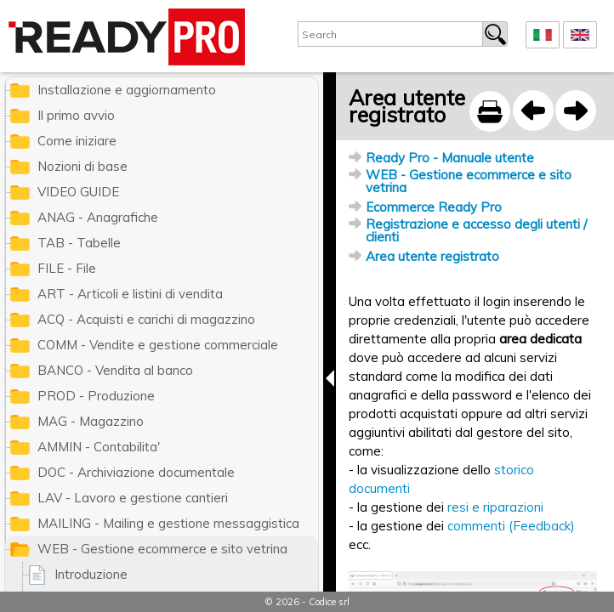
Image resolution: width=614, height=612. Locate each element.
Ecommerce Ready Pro (434, 207)
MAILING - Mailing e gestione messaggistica (168, 523)
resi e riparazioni (495, 507)
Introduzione (91, 574)
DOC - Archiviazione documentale (136, 472)
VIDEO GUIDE (78, 192)
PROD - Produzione (96, 396)
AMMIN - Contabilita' (98, 447)
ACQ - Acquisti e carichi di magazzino (146, 319)
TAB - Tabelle (79, 243)
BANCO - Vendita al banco (115, 370)
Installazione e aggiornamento (126, 90)
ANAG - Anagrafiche (97, 217)
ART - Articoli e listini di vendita (130, 294)
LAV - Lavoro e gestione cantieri (132, 498)
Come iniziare (77, 141)
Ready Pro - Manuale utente (450, 158)
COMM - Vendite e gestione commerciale (157, 345)
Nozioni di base (82, 166)
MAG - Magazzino (90, 421)
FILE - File (66, 268)
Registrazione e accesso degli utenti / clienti (476, 230)
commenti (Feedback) (511, 526)
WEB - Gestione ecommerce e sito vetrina (468, 181)
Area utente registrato (432, 256)
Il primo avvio (76, 115)
